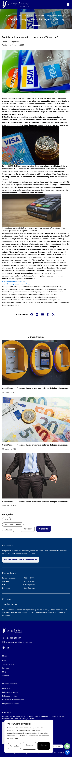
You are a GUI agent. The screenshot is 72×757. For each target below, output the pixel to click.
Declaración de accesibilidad (13, 714)
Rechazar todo (29, 746)
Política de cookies (9, 710)
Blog (12, 15)
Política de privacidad (10, 706)
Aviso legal (6, 703)
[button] (31, 330)
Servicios (5, 682)
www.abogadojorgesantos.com (14, 297)
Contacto (5, 690)
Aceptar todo (44, 746)
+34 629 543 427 (10, 618)
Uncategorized (21, 15)
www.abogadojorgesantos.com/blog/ (16, 300)
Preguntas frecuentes (10, 718)
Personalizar (15, 746)
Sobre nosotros (8, 679)
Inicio (8, 15)
